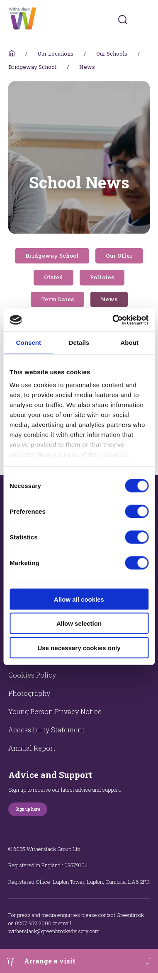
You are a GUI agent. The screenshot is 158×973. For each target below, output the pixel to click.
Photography (29, 693)
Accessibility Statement (46, 729)
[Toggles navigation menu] (144, 19)
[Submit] (123, 19)
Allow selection (79, 623)
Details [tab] (79, 342)
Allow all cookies (79, 598)
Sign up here (27, 809)
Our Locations (55, 53)
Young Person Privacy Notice (55, 711)
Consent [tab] (28, 342)
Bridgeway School (32, 67)
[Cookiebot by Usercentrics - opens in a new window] (113, 320)
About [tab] (129, 342)
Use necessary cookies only (78, 647)
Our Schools (111, 53)
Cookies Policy (32, 675)
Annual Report (32, 748)
